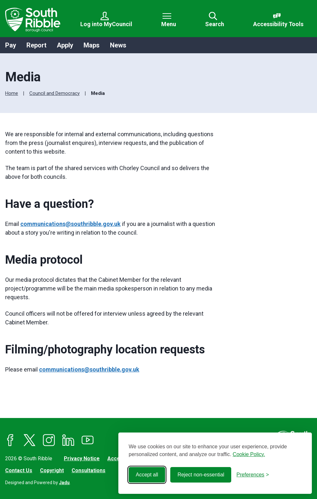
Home (11, 93)
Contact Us (18, 470)
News (118, 45)
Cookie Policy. (249, 454)
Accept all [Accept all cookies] (147, 474)
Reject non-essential (200, 474)
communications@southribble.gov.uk (70, 223)
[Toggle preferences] (252, 475)
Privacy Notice (82, 458)
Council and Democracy (54, 93)
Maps (92, 45)
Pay (10, 45)
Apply (65, 45)
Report (36, 45)
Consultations (88, 470)
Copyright (52, 470)
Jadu (64, 482)
